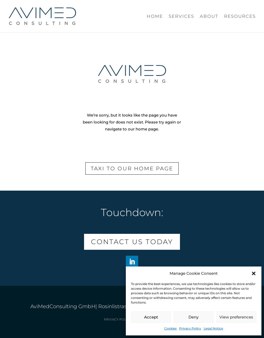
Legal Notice (213, 328)
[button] (253, 273)
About (209, 16)
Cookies (170, 328)
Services (181, 16)
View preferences (236, 317)
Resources (240, 16)
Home (155, 16)
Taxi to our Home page (132, 168)
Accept (151, 317)
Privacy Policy (190, 328)
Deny (193, 317)
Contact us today (132, 242)
